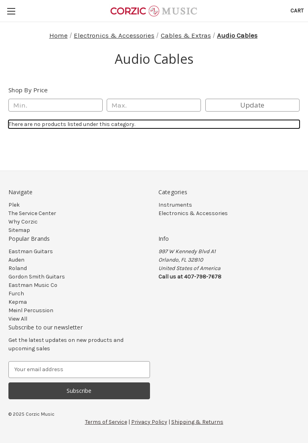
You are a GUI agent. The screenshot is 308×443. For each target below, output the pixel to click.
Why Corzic (23, 221)
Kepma (17, 302)
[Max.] (154, 105)
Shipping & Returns (197, 422)
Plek (14, 204)
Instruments (175, 204)
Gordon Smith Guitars (36, 276)
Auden (16, 259)
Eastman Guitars (30, 251)
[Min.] (55, 105)
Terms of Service (106, 422)
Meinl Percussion (30, 310)
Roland (17, 268)
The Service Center (32, 213)
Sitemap (19, 230)
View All (17, 318)
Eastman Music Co (32, 285)
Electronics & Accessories (193, 213)
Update (252, 105)
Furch (16, 293)
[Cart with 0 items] (297, 10)
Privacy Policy (149, 422)
